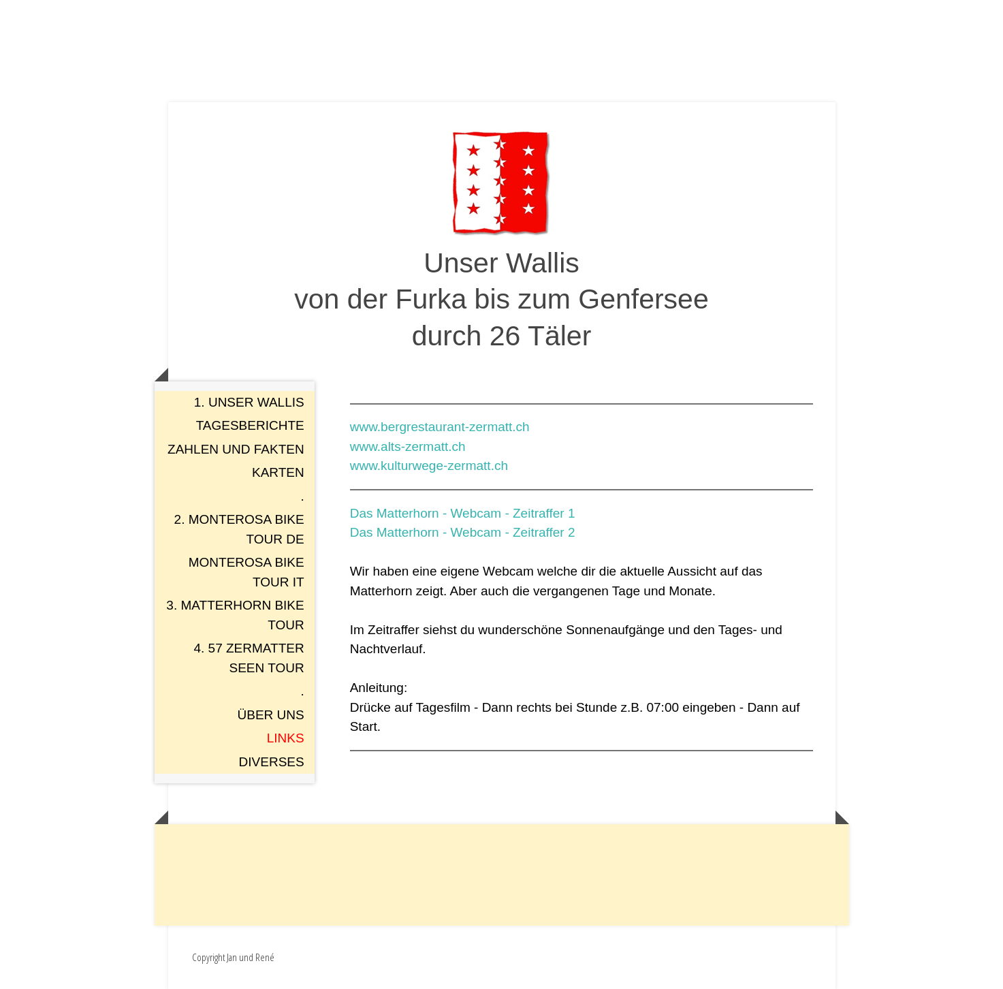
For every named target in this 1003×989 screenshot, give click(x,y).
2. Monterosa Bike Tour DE (239, 529)
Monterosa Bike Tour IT (246, 572)
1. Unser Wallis (249, 402)
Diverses (271, 762)
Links (285, 738)
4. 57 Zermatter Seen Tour (248, 658)
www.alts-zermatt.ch (408, 446)
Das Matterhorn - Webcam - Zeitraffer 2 (462, 532)
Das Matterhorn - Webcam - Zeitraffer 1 (462, 513)
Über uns (271, 715)
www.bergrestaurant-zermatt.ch (440, 427)
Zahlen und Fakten (236, 449)
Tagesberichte (250, 425)
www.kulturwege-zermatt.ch (429, 465)
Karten (278, 472)
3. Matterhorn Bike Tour (235, 615)
